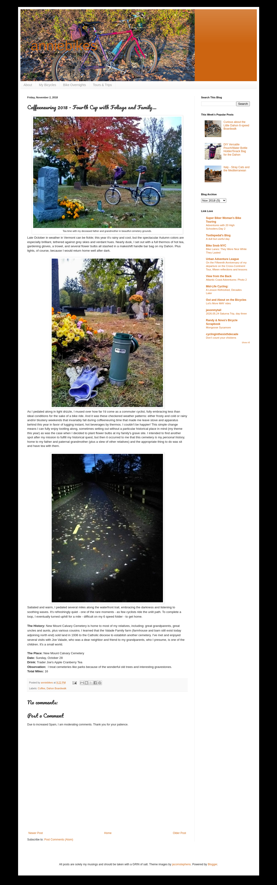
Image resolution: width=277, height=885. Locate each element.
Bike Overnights (74, 85)
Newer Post (36, 833)
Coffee (41, 688)
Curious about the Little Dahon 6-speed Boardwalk (236, 125)
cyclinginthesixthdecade (222, 334)
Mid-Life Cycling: (217, 286)
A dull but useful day (218, 238)
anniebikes (64, 45)
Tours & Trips (102, 85)
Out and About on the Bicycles (226, 299)
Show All (246, 342)
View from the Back (219, 276)
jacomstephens (181, 864)
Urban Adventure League (222, 259)
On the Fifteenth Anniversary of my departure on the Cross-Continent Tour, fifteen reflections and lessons (226, 266)
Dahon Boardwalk (56, 688)
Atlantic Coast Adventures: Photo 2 (226, 279)
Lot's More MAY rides (218, 303)
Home (107, 833)
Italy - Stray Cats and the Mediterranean (236, 169)
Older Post (179, 833)
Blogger (212, 864)
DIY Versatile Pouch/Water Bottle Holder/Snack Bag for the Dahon (235, 149)
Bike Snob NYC (216, 245)
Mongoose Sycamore (218, 327)
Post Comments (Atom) (58, 839)
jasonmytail (213, 310)
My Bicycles (47, 85)
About (28, 85)
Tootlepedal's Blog (218, 235)
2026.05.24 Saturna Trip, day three (226, 313)
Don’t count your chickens (221, 337)
